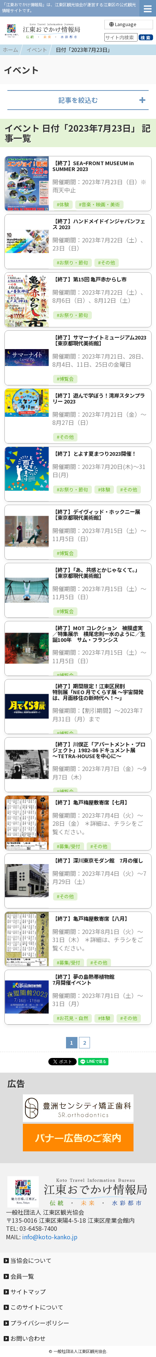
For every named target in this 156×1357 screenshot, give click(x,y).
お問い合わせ (25, 1338)
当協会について (28, 1260)
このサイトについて (33, 1307)
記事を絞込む (78, 99)
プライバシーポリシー (36, 1322)
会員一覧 (19, 1276)
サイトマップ (25, 1291)
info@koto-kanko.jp (49, 1236)
